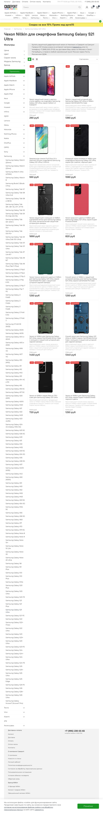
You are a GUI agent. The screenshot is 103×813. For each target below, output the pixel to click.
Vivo (55, 18)
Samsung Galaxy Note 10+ (14, 541)
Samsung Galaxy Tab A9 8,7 (15, 259)
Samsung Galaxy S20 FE (15, 597)
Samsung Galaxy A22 (14, 412)
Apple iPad (72, 13)
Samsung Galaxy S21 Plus (14, 605)
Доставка (16, 2)
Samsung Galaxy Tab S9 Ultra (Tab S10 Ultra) (15, 238)
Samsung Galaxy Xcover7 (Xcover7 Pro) (14, 702)
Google (92, 13)
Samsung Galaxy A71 (14, 523)
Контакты (47, 2)
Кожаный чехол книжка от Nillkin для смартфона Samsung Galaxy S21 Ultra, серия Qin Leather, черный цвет (80, 160)
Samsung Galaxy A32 (14, 444)
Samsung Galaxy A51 (14, 483)
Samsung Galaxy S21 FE (15, 616)
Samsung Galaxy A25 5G (15, 430)
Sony (25, 18)
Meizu (43, 15)
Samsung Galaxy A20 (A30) (14, 397)
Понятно (88, 806)
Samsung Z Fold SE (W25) (13, 325)
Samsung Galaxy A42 (14, 474)
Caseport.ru (77, 47)
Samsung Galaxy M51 (14, 486)
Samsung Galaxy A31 (14, 441)
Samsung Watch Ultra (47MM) (14, 173)
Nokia (81, 15)
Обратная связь (14, 779)
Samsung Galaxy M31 (14, 437)
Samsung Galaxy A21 (14, 408)
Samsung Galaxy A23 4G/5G (14, 420)
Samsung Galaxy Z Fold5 (13, 308)
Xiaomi (63, 18)
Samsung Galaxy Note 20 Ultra (14, 559)
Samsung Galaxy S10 (14, 573)
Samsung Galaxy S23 (14, 634)
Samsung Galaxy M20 (14, 405)
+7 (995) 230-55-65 (92, 2)
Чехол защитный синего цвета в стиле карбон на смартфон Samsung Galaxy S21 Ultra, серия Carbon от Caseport (44, 102)
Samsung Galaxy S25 (14, 666)
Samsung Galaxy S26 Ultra (14, 696)
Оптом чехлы (35, 2)
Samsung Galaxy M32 (14, 447)
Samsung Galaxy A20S (15, 401)
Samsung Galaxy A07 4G (14, 355)
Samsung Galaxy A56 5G (15, 516)
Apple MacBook (27, 13)
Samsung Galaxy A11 (14, 366)
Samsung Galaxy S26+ (14, 692)
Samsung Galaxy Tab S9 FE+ (15, 226)
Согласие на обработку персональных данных (25, 769)
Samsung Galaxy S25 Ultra (14, 674)
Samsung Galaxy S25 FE (15, 685)
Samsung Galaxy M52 (14, 493)
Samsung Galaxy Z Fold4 (13, 302)
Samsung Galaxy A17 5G (15, 392)
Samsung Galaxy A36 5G (15, 461)
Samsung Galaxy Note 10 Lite (14, 547)
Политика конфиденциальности (20, 765)
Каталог (7, 2)
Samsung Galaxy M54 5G (14, 508)
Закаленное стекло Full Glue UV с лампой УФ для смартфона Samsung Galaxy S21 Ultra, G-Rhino (44, 160)
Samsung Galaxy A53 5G (15, 500)
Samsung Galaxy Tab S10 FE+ (14, 232)
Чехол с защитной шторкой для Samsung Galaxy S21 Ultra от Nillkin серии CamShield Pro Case (79, 101)
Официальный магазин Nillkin (19, 793)
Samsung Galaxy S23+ (14, 637)
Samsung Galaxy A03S (15, 333)
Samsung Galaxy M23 (14, 415)
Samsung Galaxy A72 (14, 526)
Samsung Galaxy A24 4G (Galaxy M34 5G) (14, 426)
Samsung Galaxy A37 (14, 464)
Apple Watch (43, 13)
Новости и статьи (14, 758)
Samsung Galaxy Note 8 (15, 533)
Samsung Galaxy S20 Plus (14, 586)
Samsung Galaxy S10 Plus (14, 577)
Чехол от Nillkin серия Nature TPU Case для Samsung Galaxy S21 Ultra (43, 396)
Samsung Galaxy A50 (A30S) (14, 478)
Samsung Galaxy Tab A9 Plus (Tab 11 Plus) (15, 265)
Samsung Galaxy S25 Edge (14, 680)
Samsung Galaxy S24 (14, 650)
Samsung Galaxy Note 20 (14, 553)
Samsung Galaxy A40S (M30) (15, 469)
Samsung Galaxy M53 (14, 497)
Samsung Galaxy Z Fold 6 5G (15, 313)
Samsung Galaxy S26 (14, 688)
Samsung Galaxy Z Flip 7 (15, 286)
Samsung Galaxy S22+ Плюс (14, 623)
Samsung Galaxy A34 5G (15, 454)
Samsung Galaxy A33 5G (15, 451)
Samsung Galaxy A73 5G (15, 530)
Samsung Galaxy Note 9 (15, 537)
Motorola (53, 15)
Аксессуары (81, 18)
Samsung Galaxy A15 (14, 385)
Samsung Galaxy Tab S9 (15, 210)
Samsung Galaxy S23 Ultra (14, 642)
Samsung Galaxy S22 (14, 619)
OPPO (16, 18)
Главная (7, 29)
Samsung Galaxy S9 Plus (13, 568)
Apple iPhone (58, 13)
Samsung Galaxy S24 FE (15, 663)
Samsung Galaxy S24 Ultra (14, 658)
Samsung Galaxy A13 (14, 376)
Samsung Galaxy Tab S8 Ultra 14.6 (15, 194)
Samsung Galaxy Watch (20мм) (15, 161)
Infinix (19, 15)
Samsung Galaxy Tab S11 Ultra (15, 247)
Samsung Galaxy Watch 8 (15, 179)
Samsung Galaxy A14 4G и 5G (15, 381)
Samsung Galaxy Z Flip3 (15, 269)
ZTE (71, 18)
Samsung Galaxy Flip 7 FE (15, 290)
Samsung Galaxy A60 (14, 520)
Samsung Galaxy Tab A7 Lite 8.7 (15, 253)
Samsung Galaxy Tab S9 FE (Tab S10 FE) (15, 215)
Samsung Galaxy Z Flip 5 (15, 276)
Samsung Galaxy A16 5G (15, 389)
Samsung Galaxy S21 (14, 600)
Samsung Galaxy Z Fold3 (13, 296)
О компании (12, 755)
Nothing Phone (68, 15)
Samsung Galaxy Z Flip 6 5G (15, 281)
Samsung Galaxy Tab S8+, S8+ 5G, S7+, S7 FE (14, 205)
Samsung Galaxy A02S (15, 330)
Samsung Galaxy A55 (14, 513)
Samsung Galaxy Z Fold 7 (15, 319)
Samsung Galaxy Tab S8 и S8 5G (15, 200)
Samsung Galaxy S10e (14, 582)
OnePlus (91, 15)
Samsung (36, 18)
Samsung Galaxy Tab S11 (15, 243)
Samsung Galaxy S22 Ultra (14, 629)
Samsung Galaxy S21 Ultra (14, 611)
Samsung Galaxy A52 (14, 490)
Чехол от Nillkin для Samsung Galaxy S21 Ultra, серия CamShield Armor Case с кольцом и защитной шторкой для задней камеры (45, 339)
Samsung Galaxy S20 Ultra (14, 592)
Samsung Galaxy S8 (13, 563)
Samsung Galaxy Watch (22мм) (15, 167)
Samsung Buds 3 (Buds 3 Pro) (15, 184)
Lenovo (35, 15)
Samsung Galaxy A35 (14, 458)
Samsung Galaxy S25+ (14, 670)
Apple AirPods (11, 13)
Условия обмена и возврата (18, 775)
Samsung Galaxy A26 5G (15, 434)
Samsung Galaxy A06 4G (14, 349)
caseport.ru (39, 810)
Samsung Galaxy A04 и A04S (15, 338)
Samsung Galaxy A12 (14, 369)
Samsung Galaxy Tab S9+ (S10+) (14, 220)
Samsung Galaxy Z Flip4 (15, 273)
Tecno (46, 18)
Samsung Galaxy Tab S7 (15, 189)
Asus (83, 13)
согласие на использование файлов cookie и (23, 807)
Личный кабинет (14, 762)
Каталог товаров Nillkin (16, 790)
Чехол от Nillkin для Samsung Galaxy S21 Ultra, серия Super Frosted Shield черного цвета (80, 397)
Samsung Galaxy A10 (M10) (14, 361)
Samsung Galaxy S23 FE (15, 647)
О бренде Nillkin (14, 786)
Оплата (25, 2)
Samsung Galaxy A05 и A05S (15, 344)
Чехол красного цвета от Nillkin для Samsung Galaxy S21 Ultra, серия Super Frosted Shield (81, 219)
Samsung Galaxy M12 (14, 373)
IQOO (27, 15)
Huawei (9, 15)
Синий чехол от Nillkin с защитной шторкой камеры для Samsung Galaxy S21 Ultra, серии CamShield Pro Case (81, 279)
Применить (14, 71)
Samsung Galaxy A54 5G (15, 503)
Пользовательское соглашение (19, 772)
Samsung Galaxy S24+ (14, 654)
